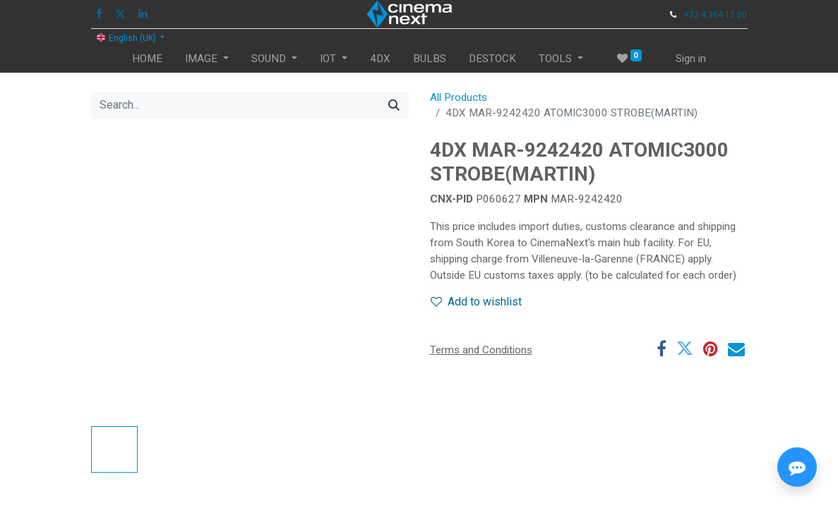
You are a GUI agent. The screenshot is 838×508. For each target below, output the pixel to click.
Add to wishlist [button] (476, 301)
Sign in (691, 58)
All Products (458, 97)
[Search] (394, 105)
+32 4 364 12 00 (715, 15)
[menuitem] (147, 59)
